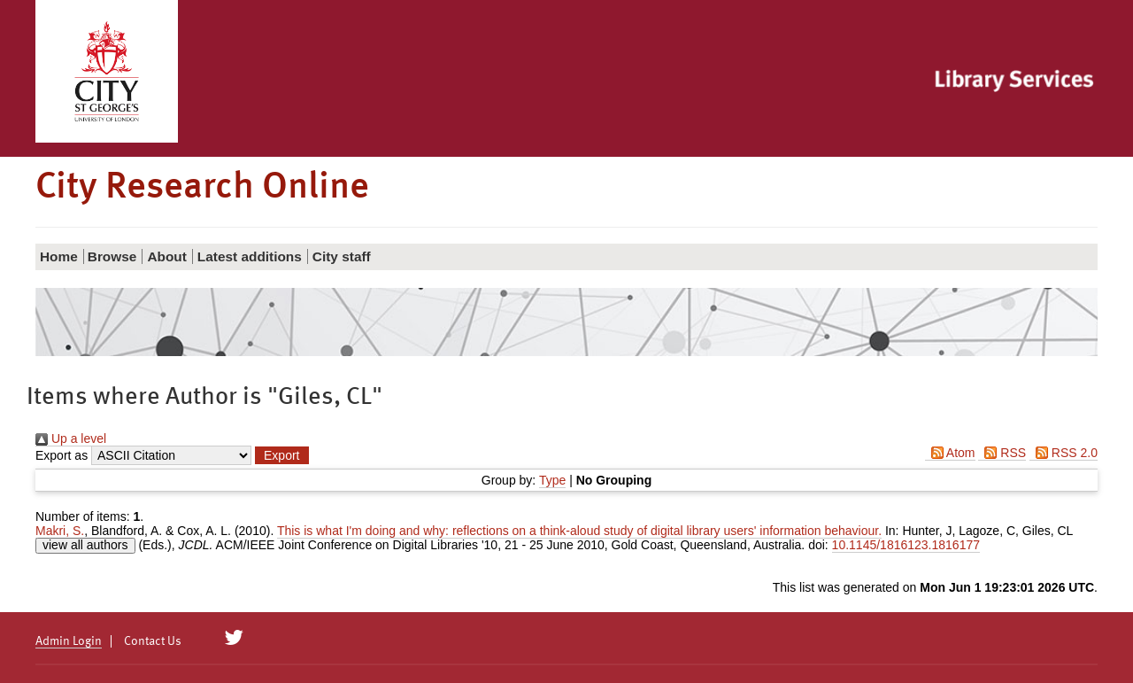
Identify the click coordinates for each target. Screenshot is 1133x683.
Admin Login (68, 641)
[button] (281, 455)
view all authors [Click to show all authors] (85, 545)
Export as (61, 455)
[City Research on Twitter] (234, 637)
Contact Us (152, 641)
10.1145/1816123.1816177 (906, 545)
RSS (1002, 453)
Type (552, 480)
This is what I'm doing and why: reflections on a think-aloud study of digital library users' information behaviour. (579, 531)
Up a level (70, 438)
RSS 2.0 (1063, 453)
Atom (950, 453)
